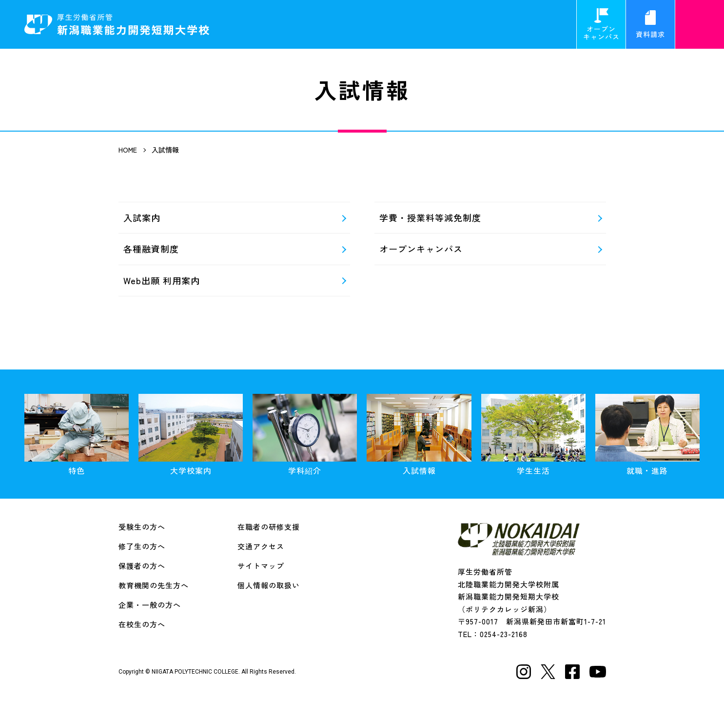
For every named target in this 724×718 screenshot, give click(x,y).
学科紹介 (305, 435)
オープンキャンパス (601, 24)
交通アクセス (260, 546)
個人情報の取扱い (268, 585)
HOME (127, 150)
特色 (76, 435)
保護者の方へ (141, 566)
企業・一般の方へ (149, 605)
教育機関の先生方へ (153, 585)
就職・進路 (647, 435)
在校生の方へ (141, 624)
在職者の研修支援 (268, 527)
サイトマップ (260, 566)
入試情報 (419, 435)
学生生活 (533, 435)
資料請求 (650, 24)
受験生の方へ (141, 527)
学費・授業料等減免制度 (430, 217)
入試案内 (141, 217)
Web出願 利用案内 (161, 280)
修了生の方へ (141, 546)
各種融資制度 (151, 248)
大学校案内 (190, 435)
